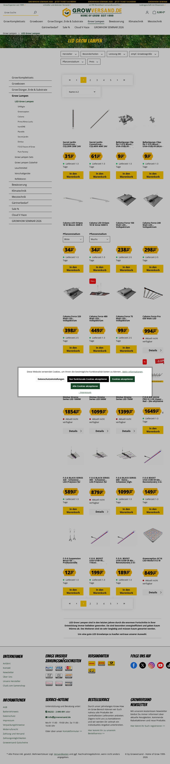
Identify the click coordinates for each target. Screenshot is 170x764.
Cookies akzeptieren (122, 379)
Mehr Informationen (133, 371)
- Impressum (85, 392)
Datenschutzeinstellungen (51, 379)
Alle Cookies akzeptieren (85, 386)
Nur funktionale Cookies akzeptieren (88, 379)
